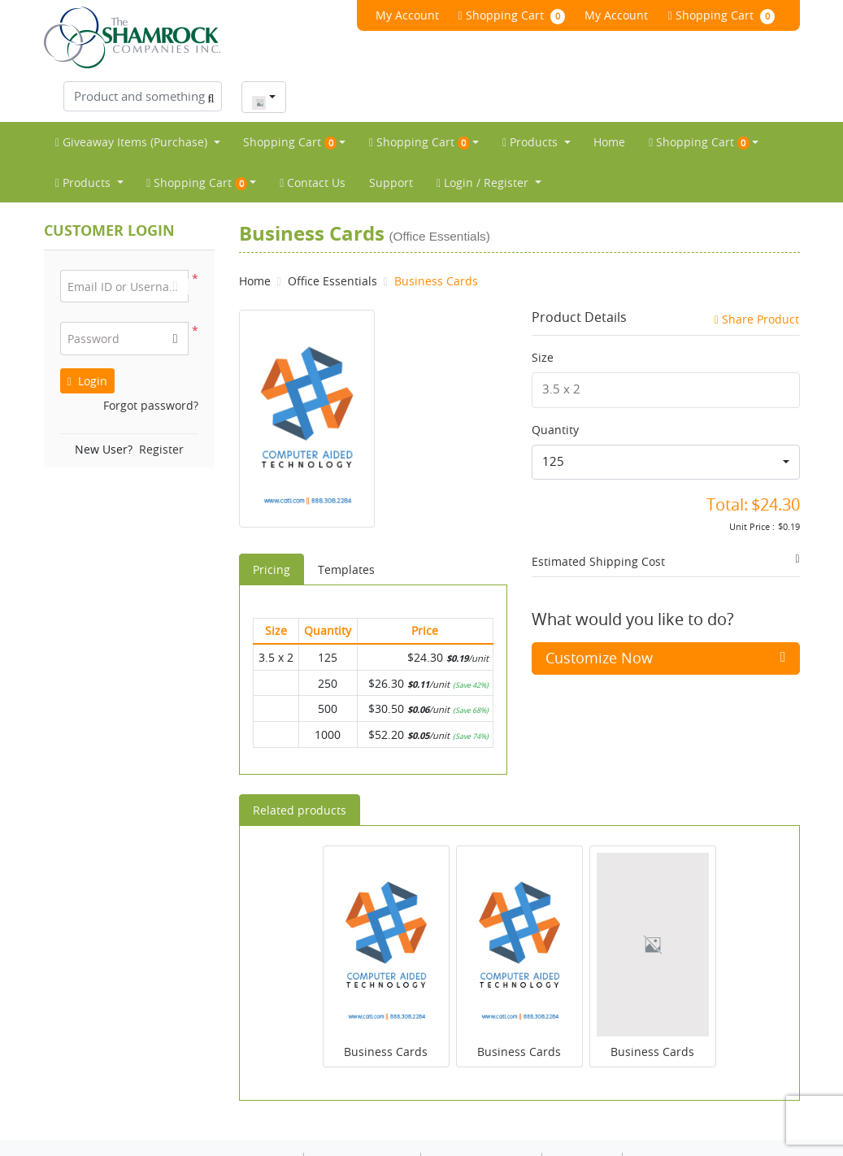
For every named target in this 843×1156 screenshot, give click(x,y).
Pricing (271, 522)
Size (543, 310)
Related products (299, 763)
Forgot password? (150, 358)
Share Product (756, 272)
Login (87, 333)
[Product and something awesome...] (643, 22)
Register (161, 402)
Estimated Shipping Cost (598, 515)
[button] (176, 292)
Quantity (555, 382)
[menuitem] (138, 95)
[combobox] (764, 22)
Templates (346, 522)
